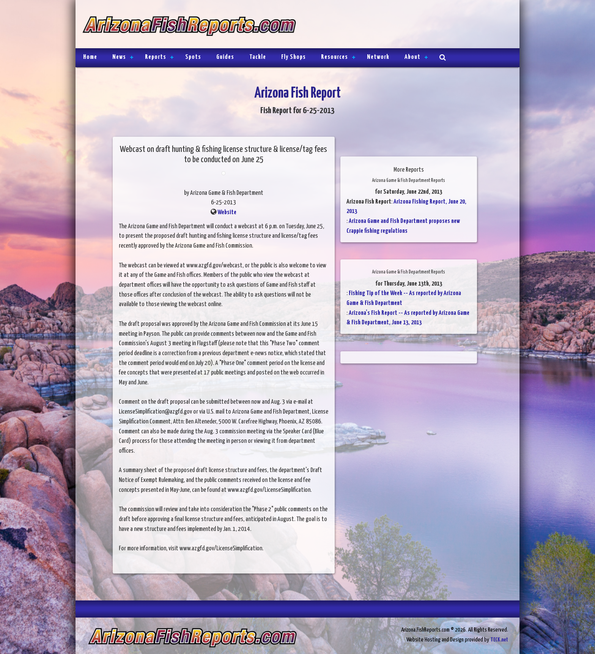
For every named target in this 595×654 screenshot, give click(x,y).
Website (226, 212)
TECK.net (499, 640)
